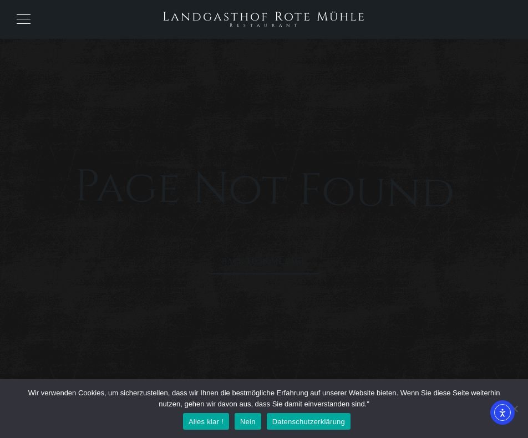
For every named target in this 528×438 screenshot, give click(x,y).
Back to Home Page (264, 261)
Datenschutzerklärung (308, 421)
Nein (248, 421)
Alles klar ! (206, 421)
